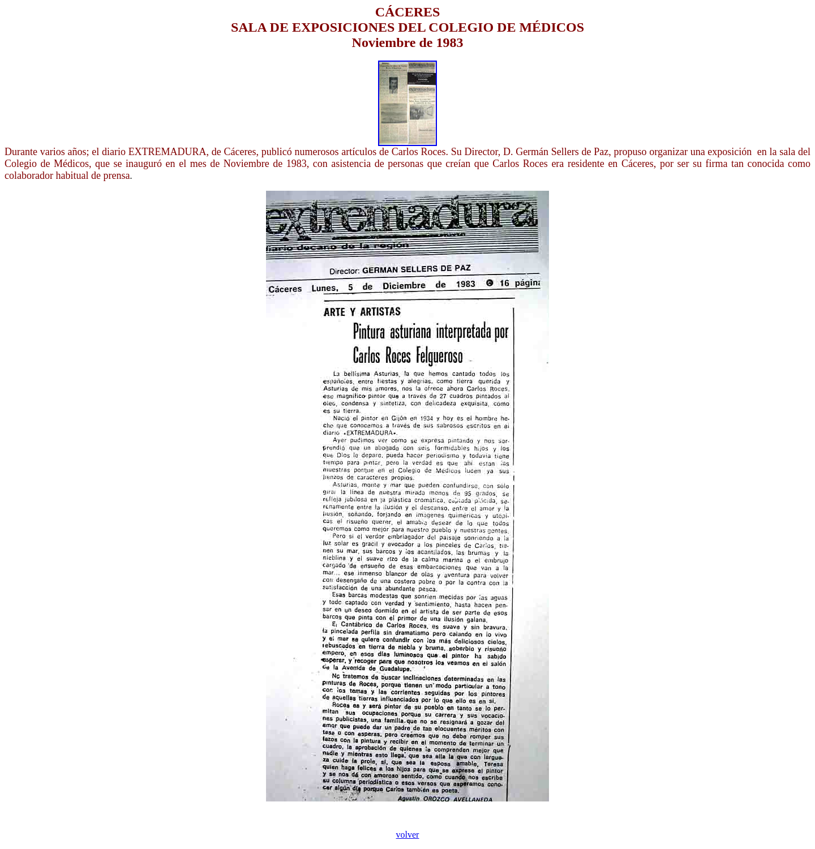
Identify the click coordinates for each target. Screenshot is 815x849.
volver (407, 834)
